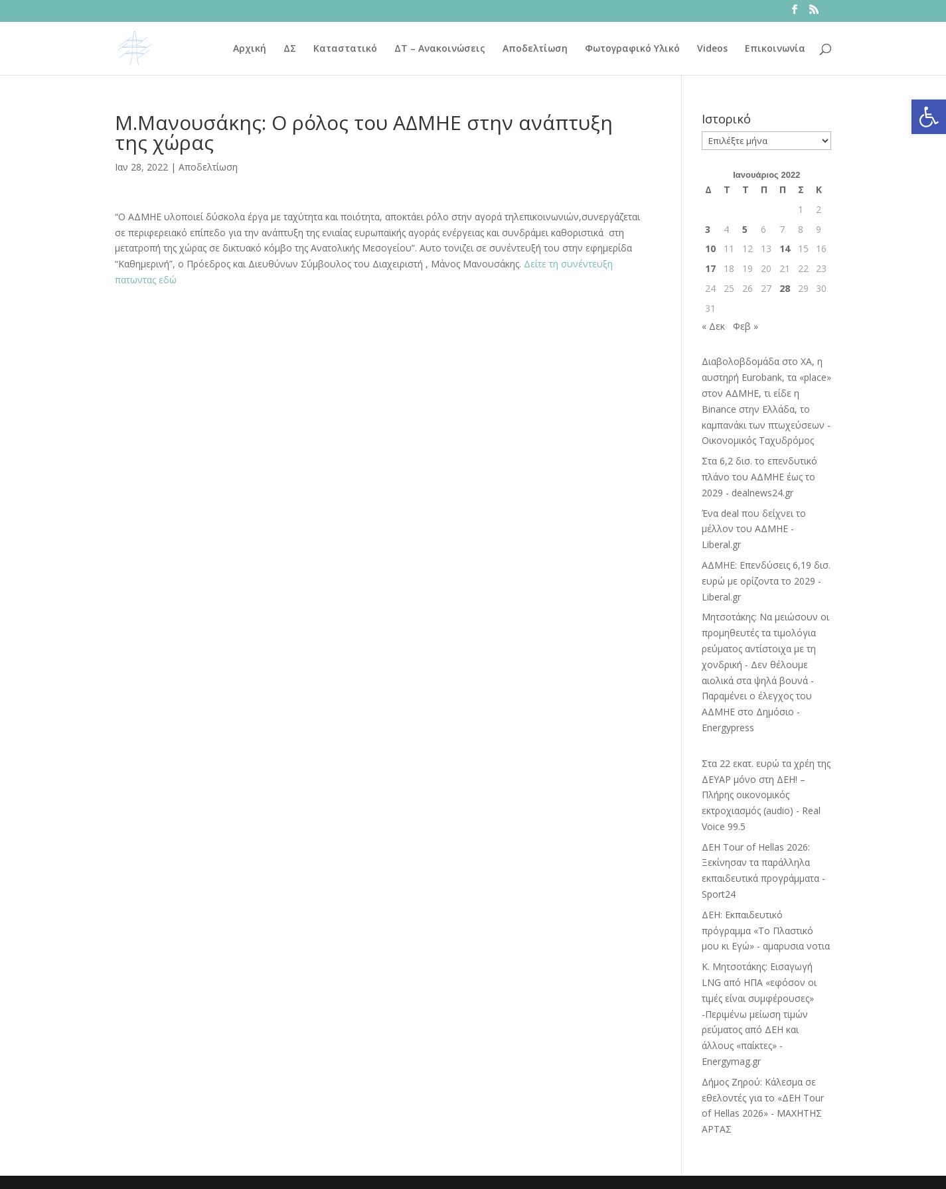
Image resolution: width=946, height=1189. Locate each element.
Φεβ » (745, 326)
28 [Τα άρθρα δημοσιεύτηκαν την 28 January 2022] (784, 288)
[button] (928, 117)
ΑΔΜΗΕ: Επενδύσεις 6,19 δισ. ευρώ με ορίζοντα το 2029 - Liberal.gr (766, 581)
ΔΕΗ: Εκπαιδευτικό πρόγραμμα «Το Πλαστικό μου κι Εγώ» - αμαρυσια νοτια (766, 930)
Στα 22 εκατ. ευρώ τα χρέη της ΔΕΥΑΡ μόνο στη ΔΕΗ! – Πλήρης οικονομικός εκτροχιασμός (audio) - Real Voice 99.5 (766, 795)
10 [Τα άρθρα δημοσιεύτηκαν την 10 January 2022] (710, 248)
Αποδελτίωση (535, 49)
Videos (712, 49)
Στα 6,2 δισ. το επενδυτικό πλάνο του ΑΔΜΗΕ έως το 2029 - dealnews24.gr (759, 477)
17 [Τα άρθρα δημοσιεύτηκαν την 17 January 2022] (710, 268)
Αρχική (249, 49)
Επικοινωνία (775, 49)
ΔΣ (289, 49)
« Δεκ (713, 326)
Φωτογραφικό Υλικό (632, 49)
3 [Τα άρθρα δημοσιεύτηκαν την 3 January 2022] (707, 229)
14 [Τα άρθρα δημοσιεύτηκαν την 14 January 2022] (784, 248)
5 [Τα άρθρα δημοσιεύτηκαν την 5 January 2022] (745, 229)
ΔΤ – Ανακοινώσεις (439, 49)
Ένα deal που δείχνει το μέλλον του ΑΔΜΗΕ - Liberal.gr (754, 529)
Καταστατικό (345, 49)
